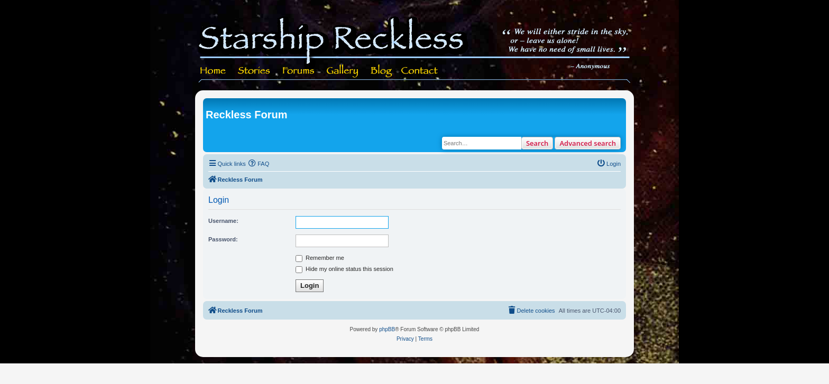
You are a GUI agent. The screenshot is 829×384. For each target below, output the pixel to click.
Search (537, 143)
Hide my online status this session (344, 269)
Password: (223, 239)
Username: (223, 221)
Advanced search (587, 143)
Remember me (320, 258)
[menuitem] (259, 163)
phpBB (387, 329)
